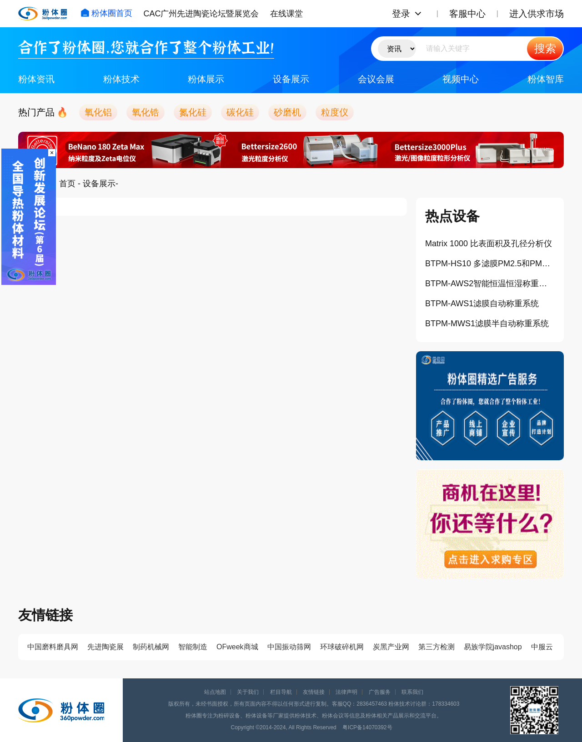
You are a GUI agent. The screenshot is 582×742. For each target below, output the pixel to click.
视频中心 (460, 79)
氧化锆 (145, 112)
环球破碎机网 (342, 647)
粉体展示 (206, 79)
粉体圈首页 (106, 13)
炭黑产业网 (391, 647)
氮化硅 (192, 112)
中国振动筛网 (289, 647)
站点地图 (215, 692)
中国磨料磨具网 (52, 647)
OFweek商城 (237, 647)
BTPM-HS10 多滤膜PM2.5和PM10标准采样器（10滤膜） (490, 263)
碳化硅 (240, 112)
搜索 (545, 48)
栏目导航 (281, 692)
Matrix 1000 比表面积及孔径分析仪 (488, 243)
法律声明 (346, 692)
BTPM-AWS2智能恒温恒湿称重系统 (490, 283)
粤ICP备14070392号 (367, 727)
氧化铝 (98, 112)
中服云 (542, 647)
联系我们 (412, 692)
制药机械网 (151, 647)
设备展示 (291, 79)
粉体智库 (545, 79)
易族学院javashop (493, 647)
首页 (67, 183)
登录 (401, 13)
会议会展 (376, 79)
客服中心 (467, 13)
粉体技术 (121, 79)
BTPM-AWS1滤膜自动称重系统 (482, 303)
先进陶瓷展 (105, 647)
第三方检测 (436, 647)
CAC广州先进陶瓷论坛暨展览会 (201, 13)
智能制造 (192, 647)
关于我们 (248, 692)
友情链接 (314, 692)
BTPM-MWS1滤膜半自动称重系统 (487, 323)
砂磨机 (287, 112)
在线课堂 (286, 13)
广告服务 (380, 692)
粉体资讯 (36, 79)
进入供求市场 (536, 13)
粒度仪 (334, 112)
